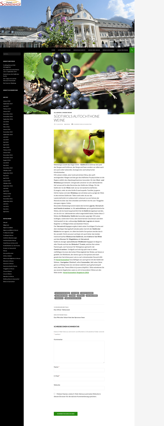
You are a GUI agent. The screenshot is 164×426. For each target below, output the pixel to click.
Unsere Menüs (7, 271)
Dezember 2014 (7, 155)
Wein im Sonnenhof (9, 281)
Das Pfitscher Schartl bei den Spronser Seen (79, 316)
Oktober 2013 (7, 170)
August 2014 (6, 160)
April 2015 (6, 145)
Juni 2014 (6, 163)
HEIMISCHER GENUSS (94, 50)
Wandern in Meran (8, 276)
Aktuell (5, 222)
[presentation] (70, 405)
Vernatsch (59, 298)
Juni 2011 (6, 206)
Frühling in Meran (8, 235)
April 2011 (6, 211)
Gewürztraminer (87, 293)
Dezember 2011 (7, 199)
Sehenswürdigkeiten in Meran (11, 258)
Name (56, 367)
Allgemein (58, 112)
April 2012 (6, 191)
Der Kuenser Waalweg (9, 83)
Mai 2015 (6, 142)
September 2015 (8, 134)
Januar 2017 (6, 111)
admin (68, 124)
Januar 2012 (6, 196)
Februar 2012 (7, 193)
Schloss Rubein (7, 256)
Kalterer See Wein (61, 295)
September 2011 (8, 201)
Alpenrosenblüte (8, 227)
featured (75, 293)
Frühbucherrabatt (8, 233)
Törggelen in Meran (8, 269)
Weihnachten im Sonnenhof (11, 279)
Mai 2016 (6, 124)
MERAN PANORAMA (122, 50)
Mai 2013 (6, 175)
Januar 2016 (6, 129)
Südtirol (81, 295)
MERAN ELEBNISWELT (109, 50)
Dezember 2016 (7, 114)
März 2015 (6, 147)
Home (53, 50)
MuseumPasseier (8, 253)
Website (57, 385)
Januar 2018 (6, 101)
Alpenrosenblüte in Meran (10, 230)
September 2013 (8, 173)
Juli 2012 (5, 188)
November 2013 (8, 168)
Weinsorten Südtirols (73, 298)
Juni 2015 (6, 139)
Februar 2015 (7, 150)
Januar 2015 (6, 152)
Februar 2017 (7, 109)
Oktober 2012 (7, 183)
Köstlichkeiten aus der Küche (11, 245)
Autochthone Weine (62, 293)
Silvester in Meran (8, 261)
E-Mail (57, 376)
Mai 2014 (6, 165)
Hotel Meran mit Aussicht (10, 243)
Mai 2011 (6, 209)
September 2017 (8, 103)
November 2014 (8, 157)
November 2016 (8, 116)
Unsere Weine (67, 112)
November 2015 (8, 132)
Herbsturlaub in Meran (9, 240)
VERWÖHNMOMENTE (79, 50)
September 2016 (8, 119)
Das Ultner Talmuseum (79, 308)
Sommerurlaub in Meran (10, 266)
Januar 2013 (6, 181)
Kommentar (58, 339)
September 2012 (8, 186)
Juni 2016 (6, 121)
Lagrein (72, 295)
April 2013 (6, 178)
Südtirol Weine (92, 295)
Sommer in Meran (8, 263)
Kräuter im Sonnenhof (9, 248)
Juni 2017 (6, 106)
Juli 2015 (5, 137)
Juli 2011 (5, 204)
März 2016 (6, 127)
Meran (5, 251)
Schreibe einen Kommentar (82, 124)
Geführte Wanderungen (10, 238)
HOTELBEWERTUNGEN (64, 50)
